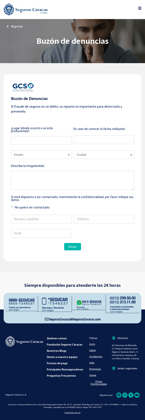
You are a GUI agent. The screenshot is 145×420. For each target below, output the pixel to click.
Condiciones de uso (72, 412)
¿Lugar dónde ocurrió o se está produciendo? (32, 130)
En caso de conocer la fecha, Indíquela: (99, 129)
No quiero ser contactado (32, 207)
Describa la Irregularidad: (27, 166)
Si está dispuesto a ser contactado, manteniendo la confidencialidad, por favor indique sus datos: (72, 198)
